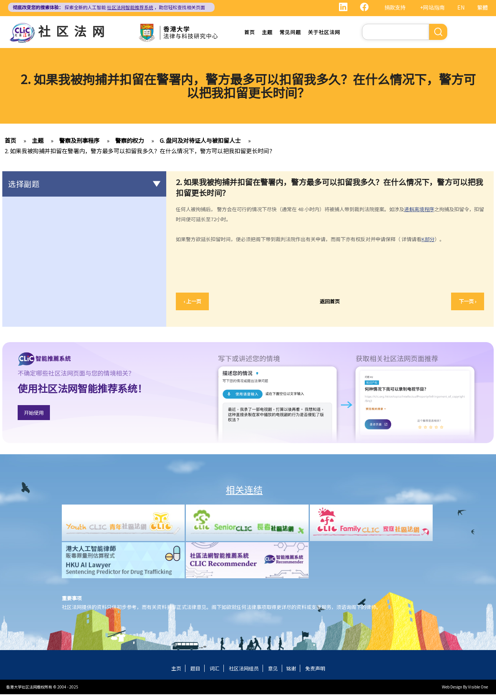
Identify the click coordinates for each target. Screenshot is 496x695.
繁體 (482, 7)
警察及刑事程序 (79, 141)
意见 (273, 669)
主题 (267, 32)
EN (461, 7)
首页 (249, 32)
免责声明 (315, 669)
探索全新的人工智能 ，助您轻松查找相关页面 (109, 7)
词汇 (215, 669)
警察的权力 (129, 141)
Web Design (452, 687)
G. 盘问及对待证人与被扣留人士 (200, 141)
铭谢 (291, 669)
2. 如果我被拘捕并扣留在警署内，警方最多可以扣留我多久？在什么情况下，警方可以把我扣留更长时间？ (140, 151)
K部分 (428, 239)
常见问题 (290, 32)
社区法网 (74, 31)
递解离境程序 (419, 209)
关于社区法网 (324, 32)
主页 (176, 669)
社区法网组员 (244, 669)
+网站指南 (432, 7)
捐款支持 (395, 7)
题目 (195, 669)
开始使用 (34, 413)
